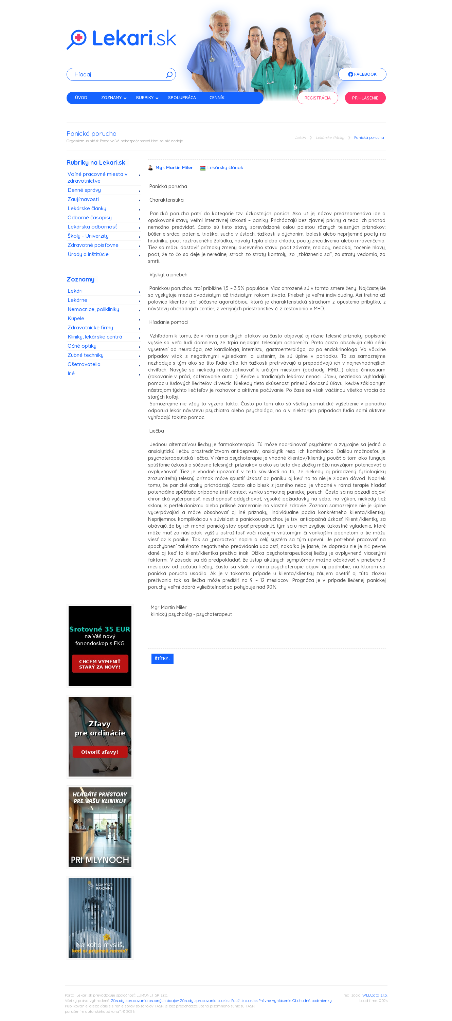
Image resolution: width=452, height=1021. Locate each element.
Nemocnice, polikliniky (93, 309)
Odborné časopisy (90, 217)
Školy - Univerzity (88, 236)
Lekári (300, 137)
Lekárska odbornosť (92, 226)
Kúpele (76, 318)
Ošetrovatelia (84, 364)
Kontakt (84, 109)
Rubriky (147, 97)
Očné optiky (82, 346)
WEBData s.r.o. (374, 995)
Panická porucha (369, 137)
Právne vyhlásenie (274, 1000)
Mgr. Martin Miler (175, 167)
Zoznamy (114, 97)
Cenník (217, 97)
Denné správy (84, 190)
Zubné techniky (86, 355)
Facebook (362, 75)
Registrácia (318, 98)
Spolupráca (182, 97)
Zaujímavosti (83, 199)
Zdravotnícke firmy (90, 327)
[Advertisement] (104, 497)
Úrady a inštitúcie (88, 254)
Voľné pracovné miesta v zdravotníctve (97, 177)
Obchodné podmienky (312, 1000)
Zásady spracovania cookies (205, 1000)
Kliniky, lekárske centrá (95, 336)
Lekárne (77, 300)
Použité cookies (244, 1000)
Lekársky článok (225, 167)
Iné (71, 373)
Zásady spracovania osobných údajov (145, 1000)
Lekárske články (330, 137)
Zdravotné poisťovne (93, 245)
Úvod (81, 97)
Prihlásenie (365, 98)
